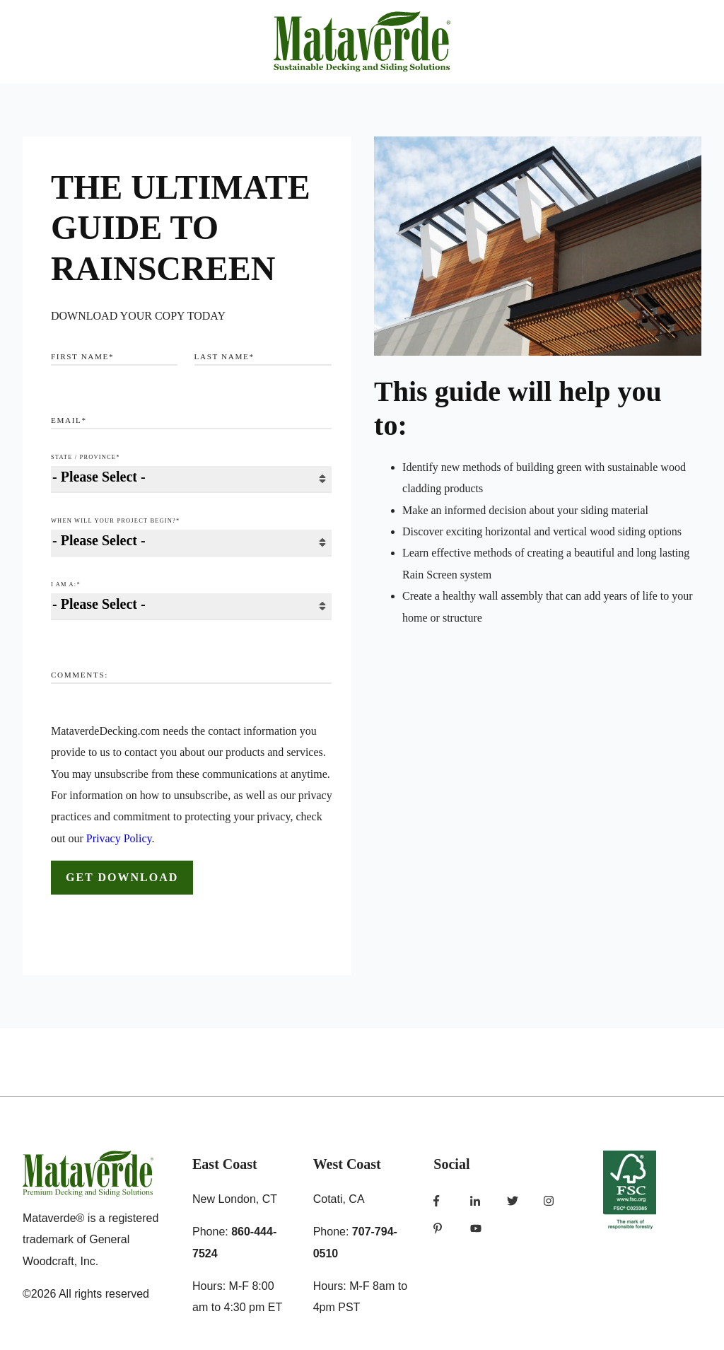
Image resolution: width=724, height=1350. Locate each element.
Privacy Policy (119, 838)
